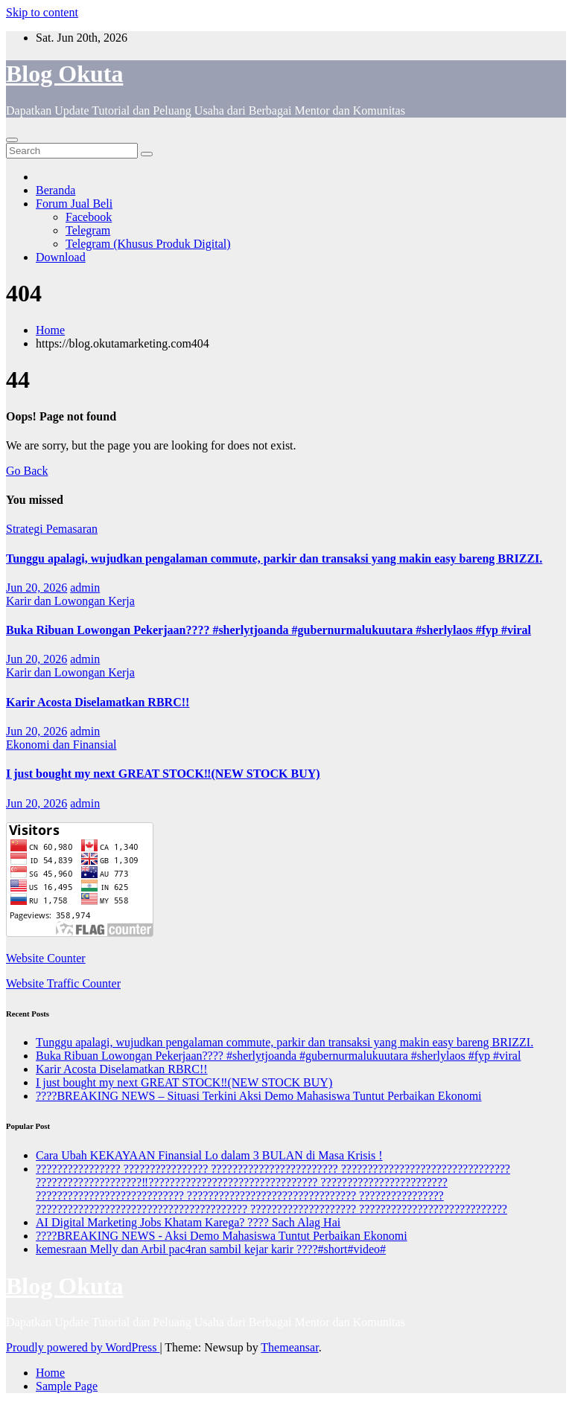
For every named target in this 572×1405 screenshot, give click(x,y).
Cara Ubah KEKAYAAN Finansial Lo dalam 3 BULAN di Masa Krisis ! (209, 1155)
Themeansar (289, 1347)
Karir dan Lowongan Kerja (70, 601)
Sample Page (67, 1386)
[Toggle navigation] (12, 140)
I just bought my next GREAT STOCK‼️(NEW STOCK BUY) (163, 773)
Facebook (89, 217)
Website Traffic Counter (63, 983)
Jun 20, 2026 (36, 587)
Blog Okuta (64, 73)
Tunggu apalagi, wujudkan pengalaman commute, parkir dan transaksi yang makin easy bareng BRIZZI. (274, 558)
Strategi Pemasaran (52, 528)
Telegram (88, 230)
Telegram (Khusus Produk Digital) (148, 243)
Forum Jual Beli (74, 203)
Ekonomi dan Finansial (61, 744)
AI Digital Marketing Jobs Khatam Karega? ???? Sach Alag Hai (188, 1222)
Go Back (27, 470)
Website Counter (46, 958)
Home (50, 330)
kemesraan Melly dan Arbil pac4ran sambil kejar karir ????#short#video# (211, 1249)
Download (61, 257)
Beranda (55, 190)
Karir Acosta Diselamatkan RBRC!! (97, 702)
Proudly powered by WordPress (82, 1347)
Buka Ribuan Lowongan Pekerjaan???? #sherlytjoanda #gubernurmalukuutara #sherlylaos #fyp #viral (268, 630)
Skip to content (42, 12)
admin (85, 587)
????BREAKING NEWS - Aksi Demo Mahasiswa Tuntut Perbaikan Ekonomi (221, 1235)
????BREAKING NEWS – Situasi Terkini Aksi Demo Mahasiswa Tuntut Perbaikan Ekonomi (259, 1095)
